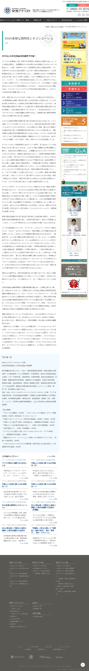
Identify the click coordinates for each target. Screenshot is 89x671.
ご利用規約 (28, 649)
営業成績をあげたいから (71, 141)
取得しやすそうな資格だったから (74, 138)
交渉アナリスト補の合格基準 (42, 571)
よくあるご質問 (81, 20)
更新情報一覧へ (38, 608)
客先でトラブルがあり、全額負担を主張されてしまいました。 (75, 161)
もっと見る (52, 456)
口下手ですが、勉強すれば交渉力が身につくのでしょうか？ (75, 156)
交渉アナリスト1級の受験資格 (19, 573)
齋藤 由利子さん (74, 233)
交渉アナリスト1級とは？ (18, 565)
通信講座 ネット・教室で (76, 95)
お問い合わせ (49, 646)
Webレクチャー (52, 20)
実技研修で (76, 103)
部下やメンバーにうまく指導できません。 (75, 175)
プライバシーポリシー (65, 646)
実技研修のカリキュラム (40, 568)
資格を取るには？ (15, 611)
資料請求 (72, 5)
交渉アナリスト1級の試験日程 (19, 581)
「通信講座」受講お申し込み (65, 583)
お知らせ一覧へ (38, 606)
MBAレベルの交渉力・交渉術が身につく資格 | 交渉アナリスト (73, 669)
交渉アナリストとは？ (7, 20)
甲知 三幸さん (74, 253)
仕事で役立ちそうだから (71, 128)
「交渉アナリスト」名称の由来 (19, 613)
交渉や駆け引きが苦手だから (72, 135)
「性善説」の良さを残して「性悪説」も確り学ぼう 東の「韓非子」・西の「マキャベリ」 (43, 530)
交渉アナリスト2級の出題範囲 (65, 568)
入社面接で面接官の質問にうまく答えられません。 (75, 170)
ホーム (21, 646)
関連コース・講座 (23, 20)
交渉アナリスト (76, 111)
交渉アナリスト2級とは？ (64, 565)
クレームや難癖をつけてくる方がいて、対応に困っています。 (74, 166)
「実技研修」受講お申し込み (42, 573)
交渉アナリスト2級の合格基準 (65, 571)
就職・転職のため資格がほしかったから (75, 131)
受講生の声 (37, 20)
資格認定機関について (17, 621)
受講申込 (83, 5)
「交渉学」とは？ (15, 608)
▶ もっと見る (82, 183)
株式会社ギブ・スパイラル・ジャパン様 (74, 292)
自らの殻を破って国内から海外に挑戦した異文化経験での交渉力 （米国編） (43, 507)
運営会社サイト (42, 649)
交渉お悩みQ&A (66, 20)
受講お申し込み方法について (19, 626)
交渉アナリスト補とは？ (40, 565)
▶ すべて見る (82, 144)
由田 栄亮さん (74, 213)
